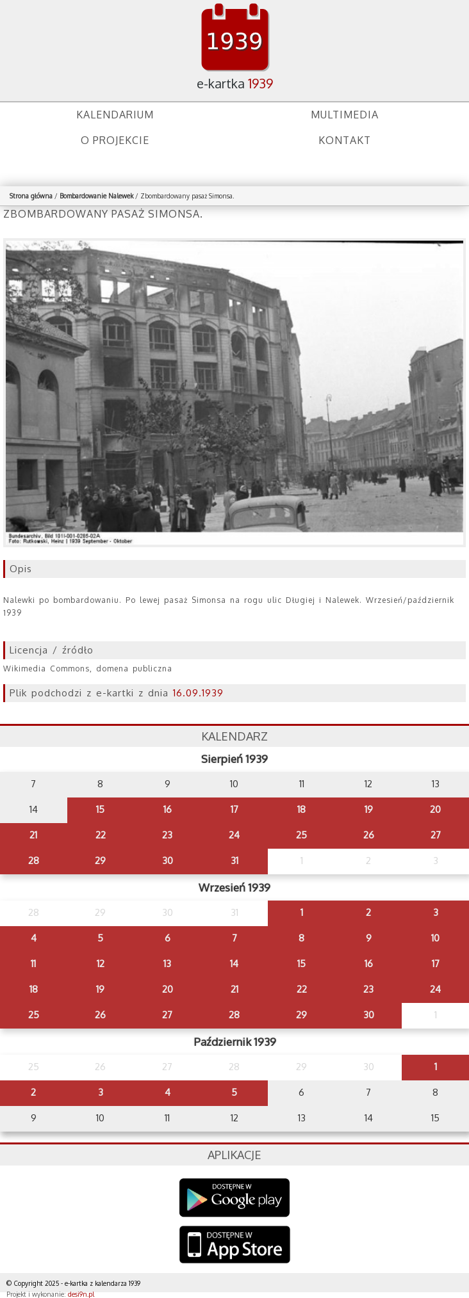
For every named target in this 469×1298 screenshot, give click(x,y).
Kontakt (344, 140)
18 (301, 809)
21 (33, 835)
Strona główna (31, 196)
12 (100, 963)
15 (100, 809)
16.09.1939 (198, 693)
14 (234, 963)
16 (167, 809)
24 (234, 835)
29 (100, 860)
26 (368, 835)
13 (167, 963)
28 (33, 860)
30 (167, 860)
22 (100, 835)
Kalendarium (115, 114)
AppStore (235, 1246)
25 (301, 835)
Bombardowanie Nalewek (96, 196)
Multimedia (345, 114)
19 (369, 809)
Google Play (235, 1198)
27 (436, 835)
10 (435, 938)
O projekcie (115, 140)
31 (234, 860)
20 (435, 809)
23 (167, 835)
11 (33, 963)
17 (234, 809)
